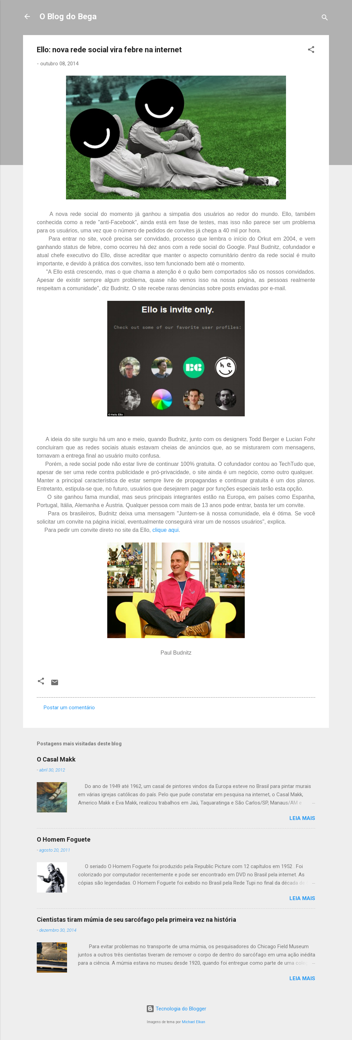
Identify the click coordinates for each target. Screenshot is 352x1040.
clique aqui (165, 530)
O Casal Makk (56, 759)
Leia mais (302, 818)
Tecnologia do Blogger (176, 1009)
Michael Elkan (193, 1022)
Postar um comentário (69, 707)
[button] (311, 50)
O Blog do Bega (68, 16)
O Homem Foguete (63, 839)
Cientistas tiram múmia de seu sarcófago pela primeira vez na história (136, 919)
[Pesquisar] (325, 18)
